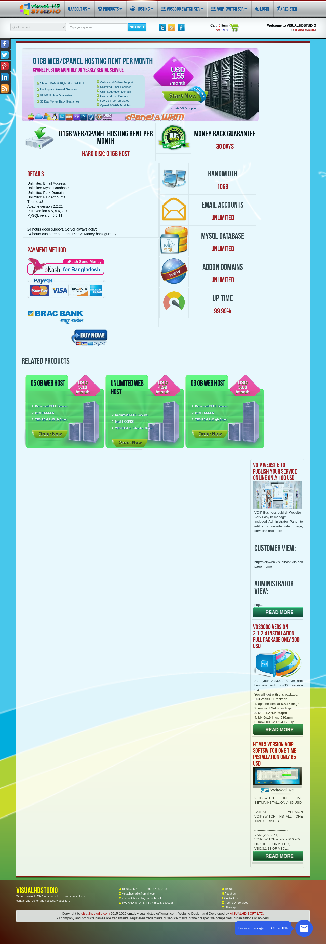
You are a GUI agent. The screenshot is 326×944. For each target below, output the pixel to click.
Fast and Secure (303, 30)
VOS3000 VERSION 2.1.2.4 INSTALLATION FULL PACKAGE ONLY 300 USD (276, 636)
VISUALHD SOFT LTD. (247, 913)
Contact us (230, 898)
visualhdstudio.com (96, 913)
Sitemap (228, 907)
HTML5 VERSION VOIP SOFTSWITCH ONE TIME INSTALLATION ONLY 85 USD (274, 754)
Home (227, 888)
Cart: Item (219, 25)
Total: (221, 30)
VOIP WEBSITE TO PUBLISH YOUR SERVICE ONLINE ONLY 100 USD (275, 471)
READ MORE (279, 612)
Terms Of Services (235, 902)
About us (229, 893)
